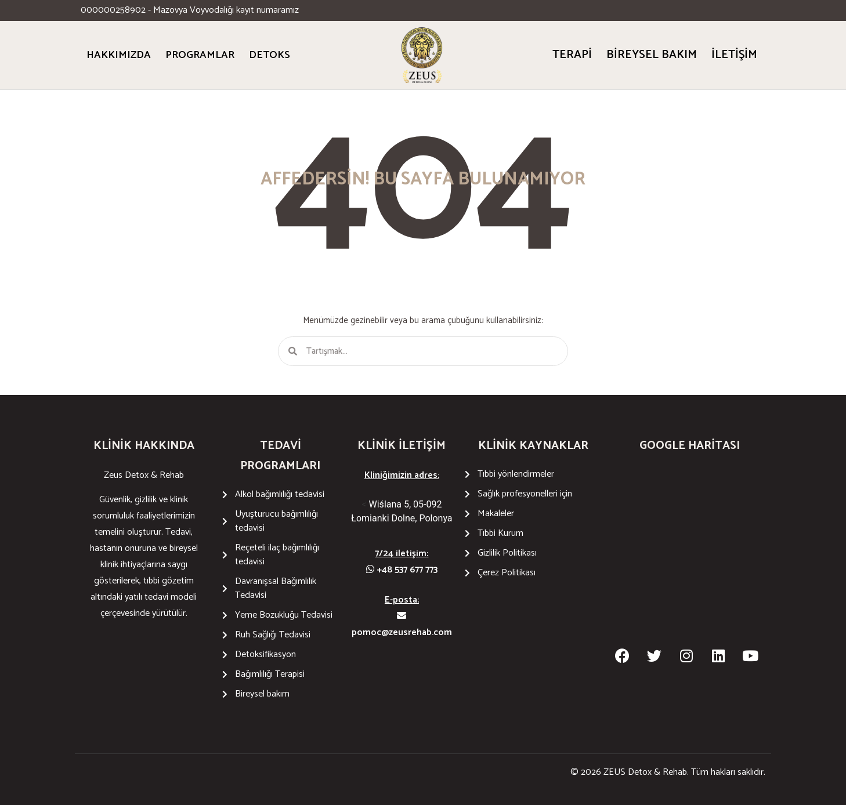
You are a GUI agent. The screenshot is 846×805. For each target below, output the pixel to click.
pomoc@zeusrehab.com (402, 625)
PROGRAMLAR (199, 55)
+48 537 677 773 (402, 570)
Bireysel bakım (651, 54)
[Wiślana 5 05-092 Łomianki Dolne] (689, 554)
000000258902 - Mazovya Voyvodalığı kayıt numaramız (190, 10)
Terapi (572, 54)
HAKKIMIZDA (118, 55)
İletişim (734, 54)
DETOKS (269, 55)
